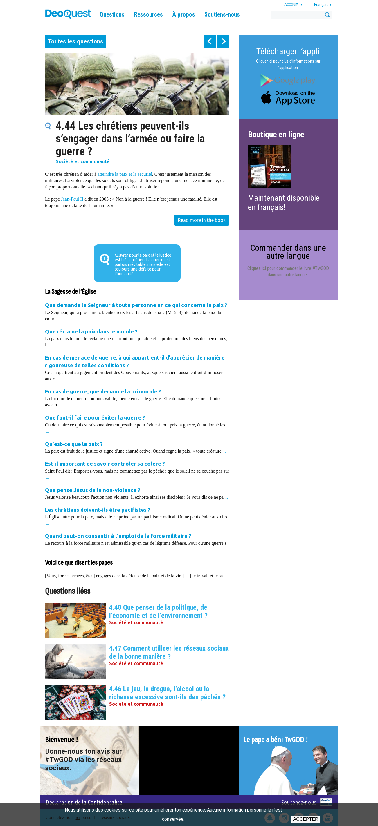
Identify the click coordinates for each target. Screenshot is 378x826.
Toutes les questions (75, 41)
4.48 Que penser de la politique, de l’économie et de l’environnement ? (158, 611)
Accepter (305, 819)
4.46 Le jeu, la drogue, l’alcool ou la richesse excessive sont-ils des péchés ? (167, 693)
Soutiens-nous (222, 14)
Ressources (148, 14)
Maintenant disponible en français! (284, 202)
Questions (112, 14)
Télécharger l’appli (288, 51)
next (223, 41)
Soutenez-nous (298, 802)
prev (210, 41)
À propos (183, 14)
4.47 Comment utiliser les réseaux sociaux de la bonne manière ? (169, 652)
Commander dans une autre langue (288, 251)
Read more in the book (202, 220)
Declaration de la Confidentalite (84, 802)
